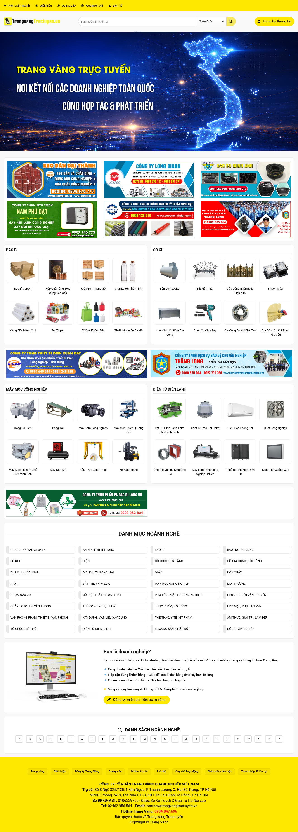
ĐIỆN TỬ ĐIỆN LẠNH (169, 389)
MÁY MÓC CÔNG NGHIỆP (26, 389)
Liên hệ (115, 5)
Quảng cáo (66, 5)
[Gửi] (231, 21)
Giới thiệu (43, 5)
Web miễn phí (92, 5)
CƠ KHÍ (159, 250)
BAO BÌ (12, 250)
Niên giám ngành (17, 5)
